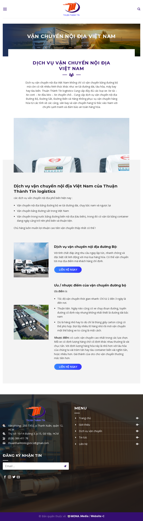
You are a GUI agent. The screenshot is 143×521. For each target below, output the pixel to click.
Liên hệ (83, 444)
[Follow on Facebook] (4, 477)
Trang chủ (85, 418)
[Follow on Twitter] (13, 477)
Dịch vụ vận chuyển (90, 431)
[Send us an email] (18, 477)
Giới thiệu (84, 424)
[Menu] (5, 9)
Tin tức (83, 437)
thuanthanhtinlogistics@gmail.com (28, 443)
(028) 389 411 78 (18, 438)
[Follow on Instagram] (9, 477)
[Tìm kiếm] (139, 9)
